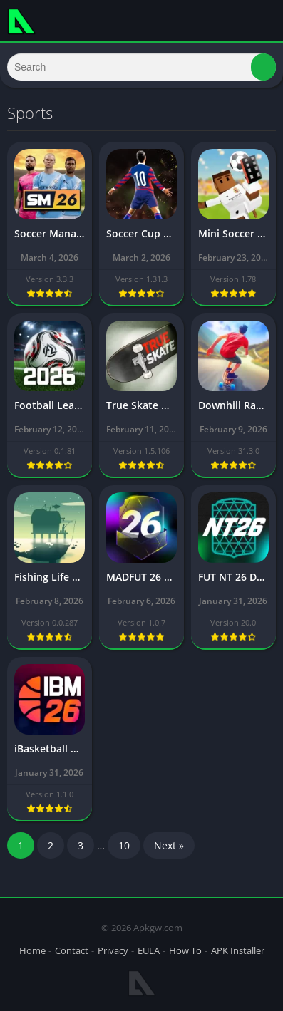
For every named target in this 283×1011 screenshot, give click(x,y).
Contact (71, 950)
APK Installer (237, 950)
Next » (169, 845)
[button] (263, 67)
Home (32, 950)
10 (124, 845)
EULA (149, 950)
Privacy (113, 950)
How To (185, 950)
